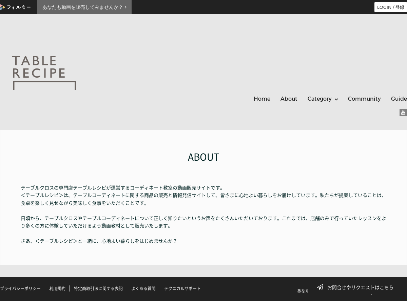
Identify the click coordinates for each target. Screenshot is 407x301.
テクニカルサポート (182, 288)
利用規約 (57, 288)
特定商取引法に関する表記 (98, 288)
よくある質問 (143, 288)
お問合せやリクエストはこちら (357, 287)
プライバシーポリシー (20, 288)
